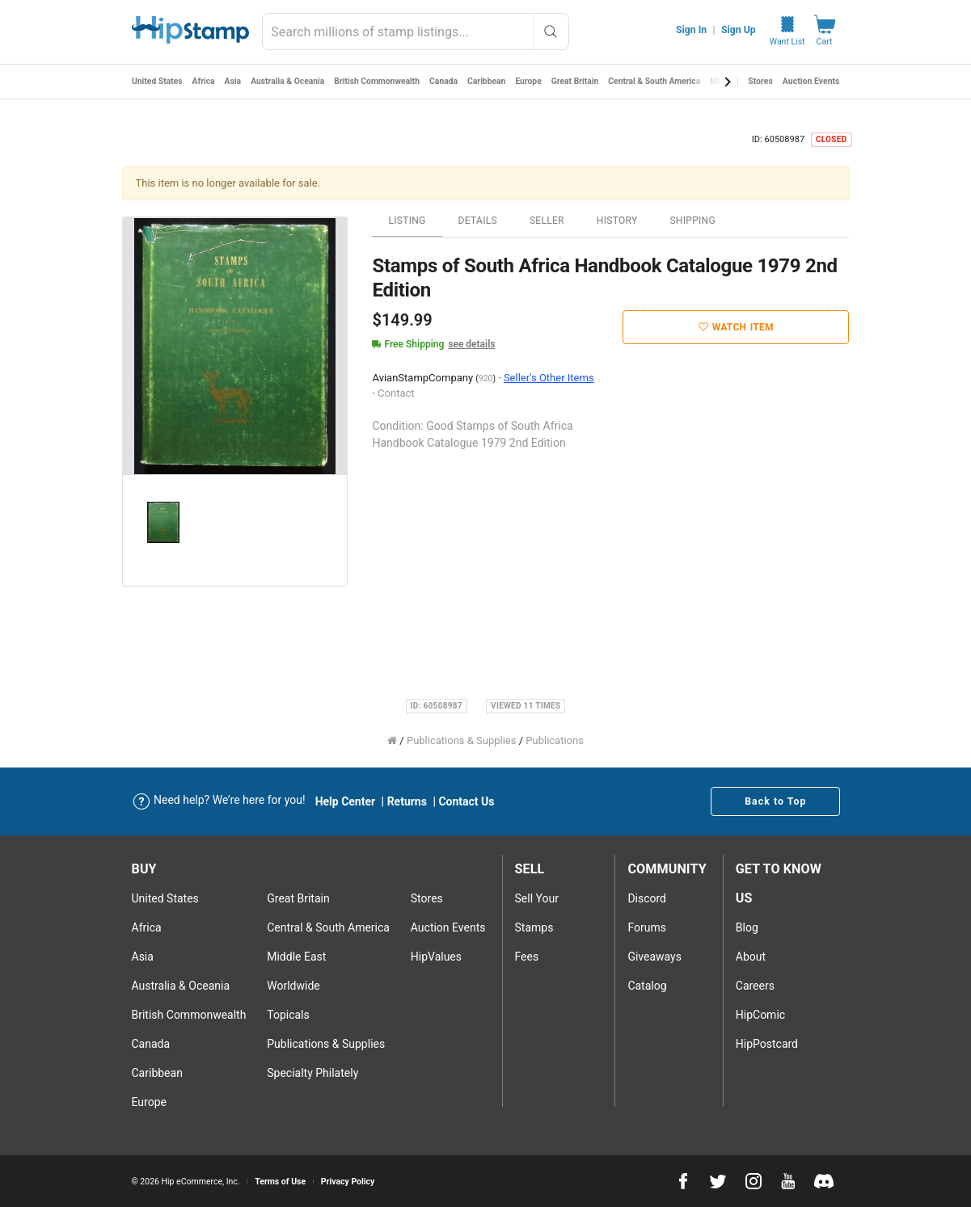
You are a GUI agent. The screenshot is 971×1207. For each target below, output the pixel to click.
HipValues (436, 956)
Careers (755, 985)
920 (486, 378)
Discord (646, 898)
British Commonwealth (380, 81)
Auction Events (811, 81)
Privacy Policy (348, 1181)
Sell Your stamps (537, 913)
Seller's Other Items (549, 378)
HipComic (760, 1014)
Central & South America (661, 81)
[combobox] (415, 31)
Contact (396, 393)
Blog (747, 927)
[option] (235, 346)
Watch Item (736, 327)
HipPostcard (767, 1043)
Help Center (345, 801)
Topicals (288, 1014)
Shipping (692, 220)
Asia (234, 81)
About (751, 956)
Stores (760, 81)
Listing (406, 220)
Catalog (646, 985)
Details (477, 220)
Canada (447, 81)
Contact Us (466, 801)
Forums (646, 927)
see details (471, 344)
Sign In (691, 30)
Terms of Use (280, 1181)
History (617, 220)
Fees (527, 956)
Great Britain (580, 81)
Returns (407, 801)
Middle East (296, 956)
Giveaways (654, 956)
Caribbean (490, 81)
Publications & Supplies (462, 740)
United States (158, 81)
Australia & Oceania (289, 81)
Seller (547, 220)
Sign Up (738, 30)
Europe (533, 81)
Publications (555, 740)
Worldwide (293, 985)
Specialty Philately (312, 1072)
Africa (204, 81)
